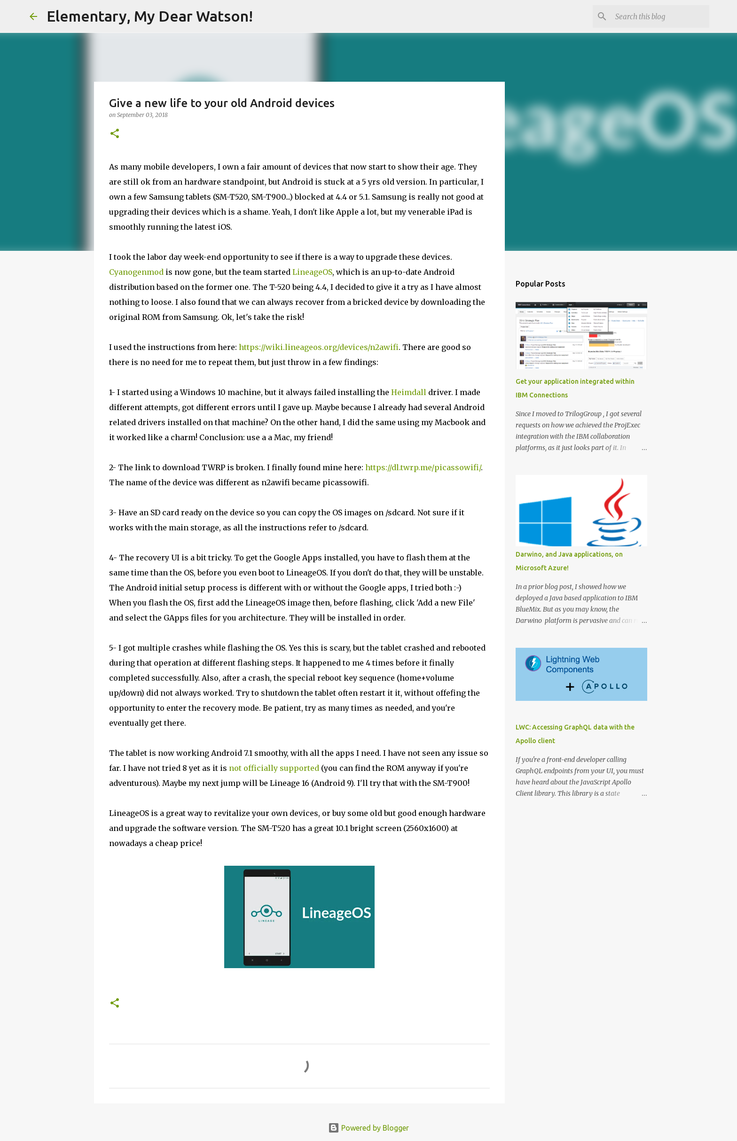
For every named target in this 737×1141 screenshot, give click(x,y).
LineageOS (312, 272)
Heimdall (408, 392)
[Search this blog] (660, 16)
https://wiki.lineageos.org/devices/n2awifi (319, 347)
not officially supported (274, 768)
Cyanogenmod (136, 272)
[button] (114, 134)
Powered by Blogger (368, 1128)
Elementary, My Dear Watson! (150, 16)
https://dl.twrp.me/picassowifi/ (423, 467)
